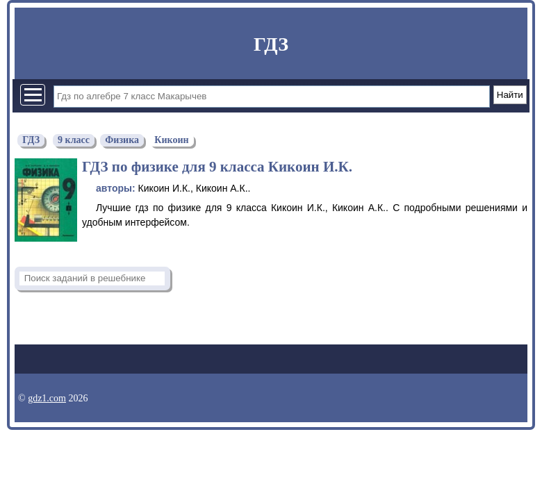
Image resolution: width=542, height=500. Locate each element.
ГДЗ (271, 44)
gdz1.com (47, 398)
